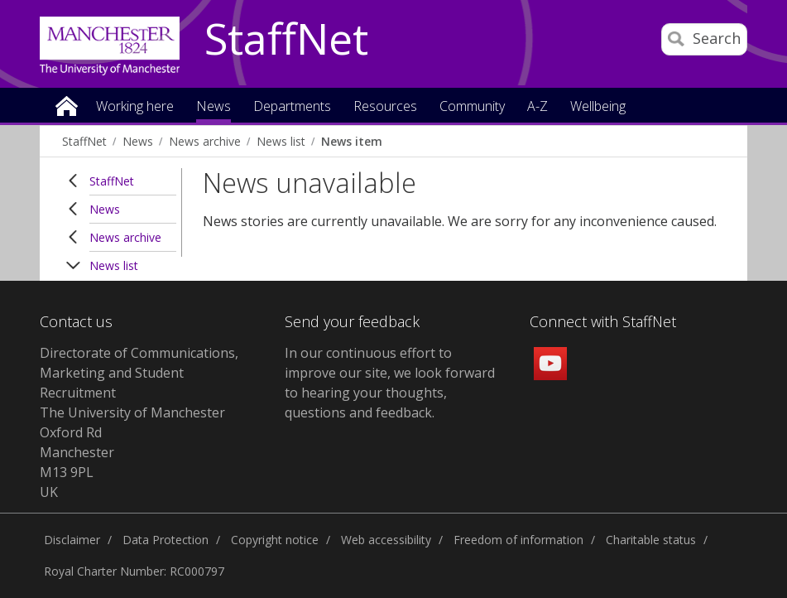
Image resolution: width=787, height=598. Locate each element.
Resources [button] (385, 107)
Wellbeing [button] (598, 107)
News (137, 141)
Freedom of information (518, 539)
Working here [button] (135, 107)
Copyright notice (275, 539)
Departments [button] (292, 107)
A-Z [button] (537, 107)
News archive (205, 141)
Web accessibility (386, 539)
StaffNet (286, 39)
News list (281, 141)
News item (351, 141)
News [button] (213, 107)
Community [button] (472, 107)
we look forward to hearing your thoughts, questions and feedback (390, 393)
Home (66, 105)
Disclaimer (72, 539)
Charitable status (651, 539)
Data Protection (165, 539)
